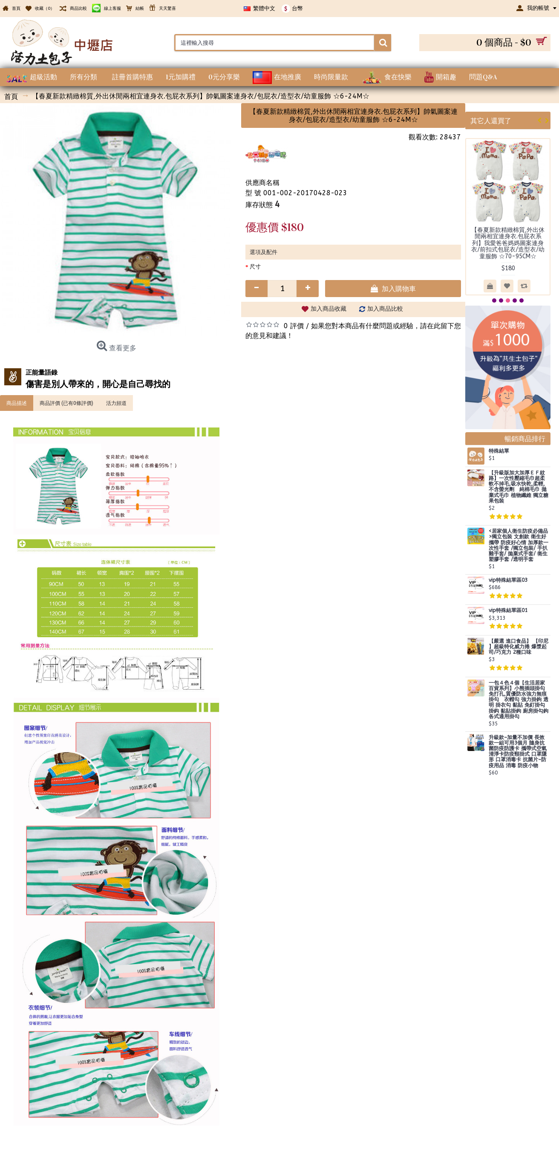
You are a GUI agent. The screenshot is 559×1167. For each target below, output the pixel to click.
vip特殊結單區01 (508, 610)
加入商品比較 (385, 308)
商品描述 (16, 402)
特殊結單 (499, 451)
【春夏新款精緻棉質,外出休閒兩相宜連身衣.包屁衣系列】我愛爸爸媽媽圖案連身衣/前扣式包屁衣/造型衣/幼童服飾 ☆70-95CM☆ (508, 243)
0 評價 (294, 326)
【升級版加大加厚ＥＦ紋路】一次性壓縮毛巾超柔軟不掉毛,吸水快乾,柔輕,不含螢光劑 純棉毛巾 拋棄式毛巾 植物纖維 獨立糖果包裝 (518, 487)
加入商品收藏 (328, 308)
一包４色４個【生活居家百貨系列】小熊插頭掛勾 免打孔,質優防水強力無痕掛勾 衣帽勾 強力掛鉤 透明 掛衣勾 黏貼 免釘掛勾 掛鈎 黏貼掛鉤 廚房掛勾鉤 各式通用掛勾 (518, 699)
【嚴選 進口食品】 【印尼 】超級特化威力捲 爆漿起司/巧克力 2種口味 (518, 646)
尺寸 (255, 266)
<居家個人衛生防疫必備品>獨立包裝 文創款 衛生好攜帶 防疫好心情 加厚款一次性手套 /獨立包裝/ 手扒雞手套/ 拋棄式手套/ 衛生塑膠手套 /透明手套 (518, 545)
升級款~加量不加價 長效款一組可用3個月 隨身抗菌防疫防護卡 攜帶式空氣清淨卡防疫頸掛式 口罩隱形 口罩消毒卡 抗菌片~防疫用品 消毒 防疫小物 (518, 751)
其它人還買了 (490, 120)
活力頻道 (116, 402)
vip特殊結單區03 (508, 580)
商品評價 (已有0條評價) (66, 402)
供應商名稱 (262, 183)
